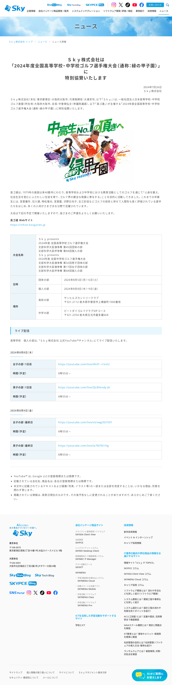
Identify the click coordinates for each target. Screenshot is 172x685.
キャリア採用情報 (132, 542)
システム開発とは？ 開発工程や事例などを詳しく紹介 (142, 601)
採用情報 (152, 10)
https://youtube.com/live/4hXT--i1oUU (84, 364)
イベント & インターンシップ (138, 537)
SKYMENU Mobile (97, 587)
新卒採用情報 (130, 531)
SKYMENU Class (97, 596)
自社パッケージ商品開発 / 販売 (53, 10)
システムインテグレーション (86, 10)
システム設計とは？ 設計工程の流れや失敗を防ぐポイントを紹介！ (142, 609)
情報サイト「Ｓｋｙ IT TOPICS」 (139, 562)
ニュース (163, 10)
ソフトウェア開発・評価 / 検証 (117, 10)
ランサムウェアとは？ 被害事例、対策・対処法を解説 (142, 653)
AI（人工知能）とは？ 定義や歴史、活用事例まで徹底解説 (143, 618)
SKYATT (96, 566)
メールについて (50, 677)
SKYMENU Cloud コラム (136, 579)
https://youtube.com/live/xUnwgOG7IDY (85, 422)
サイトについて (66, 672)
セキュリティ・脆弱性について (23, 677)
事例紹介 (140, 10)
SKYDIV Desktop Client (96, 549)
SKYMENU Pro (97, 604)
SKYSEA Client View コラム (137, 573)
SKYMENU (80, 572)
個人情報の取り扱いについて (41, 672)
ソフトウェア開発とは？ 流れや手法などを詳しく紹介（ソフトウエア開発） (142, 592)
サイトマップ (15, 672)
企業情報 (31, 10)
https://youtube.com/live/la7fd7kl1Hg (83, 445)
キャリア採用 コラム (134, 584)
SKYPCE (96, 541)
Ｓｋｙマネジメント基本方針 (93, 672)
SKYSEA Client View (96, 533)
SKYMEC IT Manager (96, 557)
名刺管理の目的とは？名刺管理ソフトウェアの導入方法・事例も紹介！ (143, 644)
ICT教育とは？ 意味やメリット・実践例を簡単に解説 (142, 635)
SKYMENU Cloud (97, 579)
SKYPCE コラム (131, 568)
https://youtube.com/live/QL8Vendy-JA (84, 387)
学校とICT (80, 625)
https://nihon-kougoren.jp (28, 225)
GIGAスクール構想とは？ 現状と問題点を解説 (143, 627)
